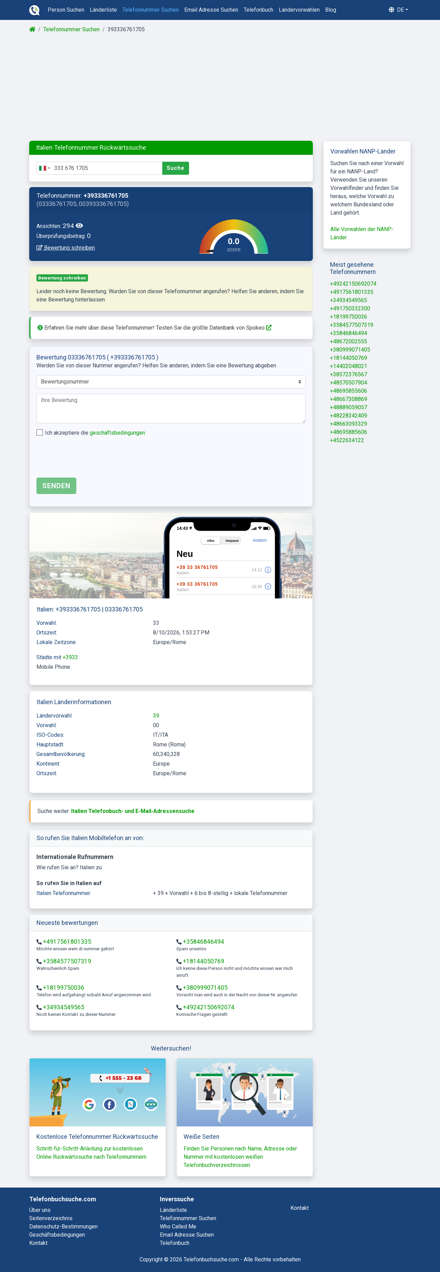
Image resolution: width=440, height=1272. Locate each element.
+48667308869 (348, 399)
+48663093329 (348, 424)
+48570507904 (348, 382)
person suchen (66, 10)
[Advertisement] (219, 87)
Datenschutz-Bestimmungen (63, 1226)
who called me (178, 1226)
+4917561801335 (67, 941)
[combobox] (44, 168)
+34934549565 (63, 1007)
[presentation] (88, 458)
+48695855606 (348, 391)
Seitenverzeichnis (51, 1218)
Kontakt (38, 1243)
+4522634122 (347, 440)
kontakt (299, 1208)
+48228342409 (348, 415)
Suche (176, 168)
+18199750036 (63, 987)
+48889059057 (348, 407)
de (396, 10)
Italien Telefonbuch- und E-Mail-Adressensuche (133, 811)
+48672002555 (348, 341)
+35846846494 (203, 941)
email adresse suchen (211, 10)
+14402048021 (348, 366)
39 (156, 715)
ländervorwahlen (299, 10)
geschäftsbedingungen (117, 432)
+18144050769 (203, 961)
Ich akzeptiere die (95, 432)
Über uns (40, 1210)
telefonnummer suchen (150, 10)
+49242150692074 (208, 1007)
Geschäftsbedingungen (57, 1234)
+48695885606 (348, 432)
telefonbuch (258, 10)
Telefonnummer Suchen (71, 29)
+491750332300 (350, 308)
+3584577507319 (67, 961)
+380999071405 (205, 987)
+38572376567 (348, 374)
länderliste (103, 10)
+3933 (71, 657)
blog (330, 10)
